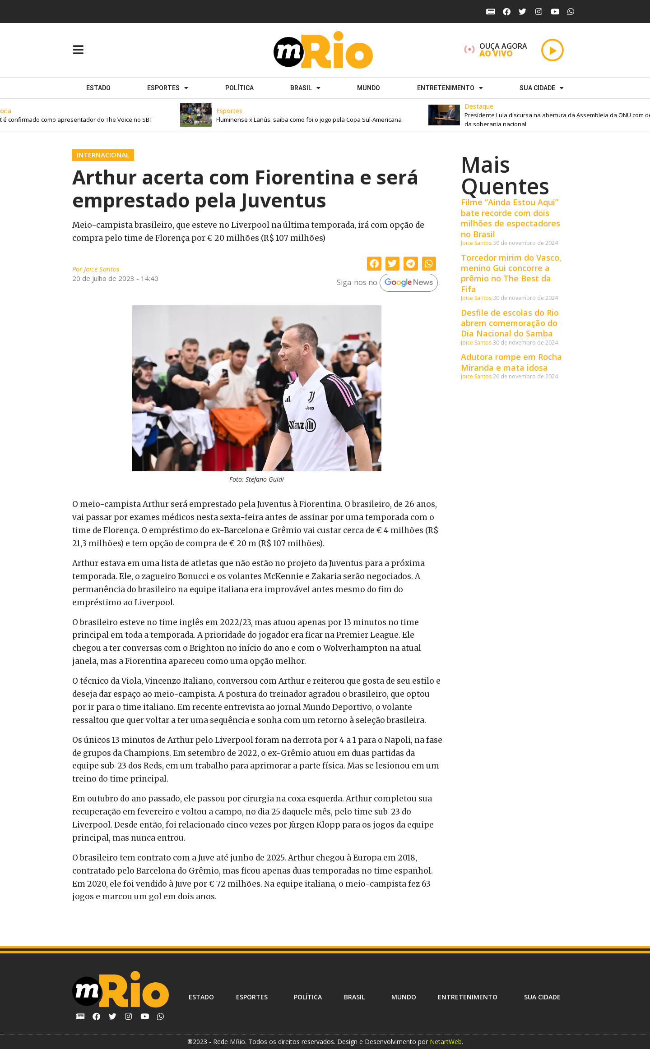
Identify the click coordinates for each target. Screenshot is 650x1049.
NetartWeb (446, 1041)
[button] (315, 115)
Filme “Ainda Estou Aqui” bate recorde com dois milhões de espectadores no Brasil (510, 218)
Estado (98, 88)
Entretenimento (450, 88)
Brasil (305, 88)
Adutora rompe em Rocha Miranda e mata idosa (511, 362)
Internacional (103, 154)
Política (239, 88)
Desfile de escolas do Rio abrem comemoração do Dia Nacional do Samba (510, 323)
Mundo (368, 88)
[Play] (552, 50)
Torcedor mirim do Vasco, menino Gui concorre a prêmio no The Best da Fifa (511, 273)
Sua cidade (542, 88)
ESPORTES (167, 88)
